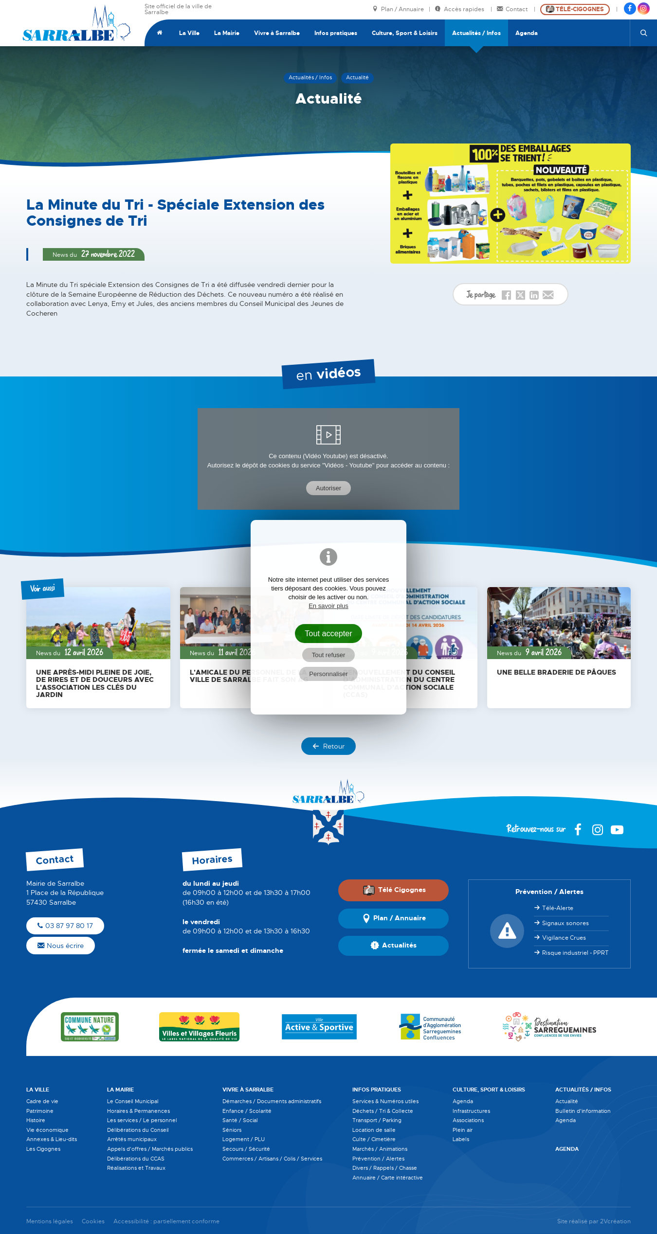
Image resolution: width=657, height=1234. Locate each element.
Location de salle (374, 1130)
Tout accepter (328, 633)
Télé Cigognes (394, 890)
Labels (461, 1139)
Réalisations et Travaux (136, 1167)
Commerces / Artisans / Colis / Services (272, 1158)
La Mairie (226, 33)
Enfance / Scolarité (247, 1111)
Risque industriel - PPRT (575, 953)
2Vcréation (615, 1221)
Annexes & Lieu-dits (51, 1139)
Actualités (393, 946)
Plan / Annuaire (398, 9)
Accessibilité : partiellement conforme (166, 1221)
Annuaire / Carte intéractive (387, 1177)
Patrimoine (40, 1111)
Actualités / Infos (476, 33)
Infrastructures (471, 1111)
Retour (328, 746)
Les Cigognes (43, 1148)
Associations (468, 1120)
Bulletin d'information (583, 1111)
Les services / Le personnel (142, 1120)
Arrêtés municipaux (132, 1139)
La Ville (189, 33)
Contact (513, 9)
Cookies (93, 1221)
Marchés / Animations (379, 1148)
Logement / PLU (243, 1139)
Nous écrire (60, 945)
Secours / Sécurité (246, 1148)
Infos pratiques (335, 33)
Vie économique (47, 1130)
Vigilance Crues (564, 938)
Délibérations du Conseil (138, 1130)
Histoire (35, 1120)
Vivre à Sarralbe (277, 33)
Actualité (566, 1101)
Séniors (231, 1130)
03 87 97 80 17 (65, 925)
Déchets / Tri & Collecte (382, 1111)
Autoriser (328, 488)
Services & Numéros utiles (385, 1101)
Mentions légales (49, 1221)
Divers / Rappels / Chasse (384, 1167)
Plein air (463, 1130)
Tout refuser (329, 655)
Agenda (526, 33)
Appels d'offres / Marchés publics (150, 1148)
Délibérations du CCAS (135, 1158)
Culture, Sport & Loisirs (405, 33)
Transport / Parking (377, 1120)
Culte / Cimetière (374, 1139)
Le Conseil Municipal (133, 1101)
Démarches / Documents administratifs (271, 1101)
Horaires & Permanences (138, 1111)
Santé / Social (240, 1120)
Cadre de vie (42, 1101)
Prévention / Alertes (378, 1158)
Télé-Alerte (557, 908)
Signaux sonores (565, 923)
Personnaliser (328, 674)
